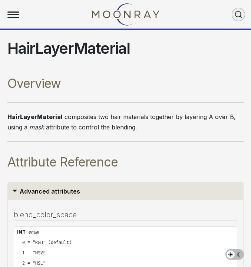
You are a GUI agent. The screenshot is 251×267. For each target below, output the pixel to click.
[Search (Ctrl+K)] (238, 14)
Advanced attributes (50, 191)
